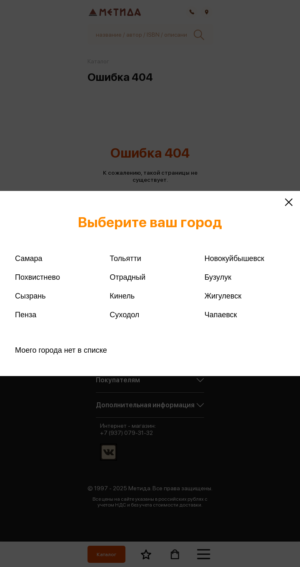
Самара (28, 258)
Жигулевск (223, 296)
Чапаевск (221, 315)
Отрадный (127, 277)
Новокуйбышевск (234, 258)
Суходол (124, 315)
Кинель (122, 296)
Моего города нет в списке (61, 350)
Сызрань (30, 296)
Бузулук (218, 277)
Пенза (25, 315)
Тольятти (125, 258)
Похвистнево (37, 277)
